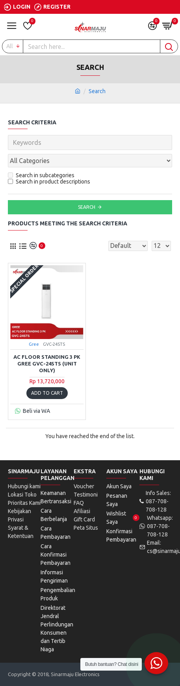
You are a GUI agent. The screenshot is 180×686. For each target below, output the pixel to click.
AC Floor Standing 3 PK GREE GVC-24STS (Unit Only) (46, 363)
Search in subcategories (41, 175)
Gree (34, 344)
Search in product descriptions (49, 181)
